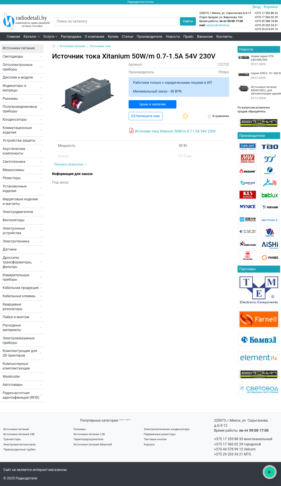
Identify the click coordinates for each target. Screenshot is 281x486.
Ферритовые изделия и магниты (20, 201)
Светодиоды (13, 56)
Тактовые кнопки (155, 439)
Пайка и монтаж (16, 317)
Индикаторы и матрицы (14, 88)
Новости (173, 36)
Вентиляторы (14, 220)
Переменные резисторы (160, 434)
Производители (149, 36)
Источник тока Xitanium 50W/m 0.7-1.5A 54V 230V (172, 131)
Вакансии (205, 36)
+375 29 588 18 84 (266, 21)
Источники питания (19, 48)
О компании (94, 36)
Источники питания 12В (89, 434)
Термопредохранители (88, 439)
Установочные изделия (15, 188)
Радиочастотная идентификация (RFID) (21, 395)
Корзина (271, 7)
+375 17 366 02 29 (228, 444)
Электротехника (16, 241)
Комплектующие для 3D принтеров (20, 353)
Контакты (224, 36)
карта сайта (125, 419)
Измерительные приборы (16, 277)
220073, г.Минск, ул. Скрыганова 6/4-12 (225, 13)
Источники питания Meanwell (93, 444)
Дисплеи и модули (18, 77)
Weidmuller (11, 376)
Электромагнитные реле (19, 444)
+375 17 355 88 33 (228, 439)
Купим (113, 36)
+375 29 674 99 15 (266, 29)
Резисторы (12, 178)
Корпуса (149, 444)
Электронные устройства (14, 230)
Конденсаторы (15, 119)
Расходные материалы (12, 327)
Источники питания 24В (18, 434)
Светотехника (14, 162)
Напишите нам (145, 116)
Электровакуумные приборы (18, 340)
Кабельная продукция (21, 288)
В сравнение (220, 116)
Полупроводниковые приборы (20, 109)
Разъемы (10, 98)
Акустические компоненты (14, 151)
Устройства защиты (19, 140)
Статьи (127, 36)
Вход (256, 7)
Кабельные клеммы (19, 296)
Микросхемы (13, 170)
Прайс (188, 36)
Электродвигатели (18, 212)
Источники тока (100, 46)
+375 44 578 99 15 (228, 449)
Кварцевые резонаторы (12, 306)
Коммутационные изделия (17, 130)
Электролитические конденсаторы (167, 429)
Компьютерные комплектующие (16, 366)
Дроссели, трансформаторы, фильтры (17, 262)
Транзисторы (12, 439)
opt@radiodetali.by (217, 25)
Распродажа (71, 36)
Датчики (10, 249)
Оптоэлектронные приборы (18, 67)
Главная (13, 36)
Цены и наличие (152, 104)
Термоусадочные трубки (19, 449)
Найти (188, 21)
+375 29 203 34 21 (266, 25)
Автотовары (13, 385)
